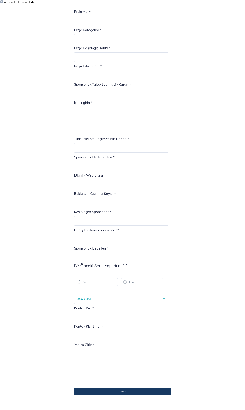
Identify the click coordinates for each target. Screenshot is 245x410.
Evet (85, 282)
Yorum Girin (84, 344)
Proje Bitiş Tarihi (88, 66)
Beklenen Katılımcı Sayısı (95, 193)
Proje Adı (82, 11)
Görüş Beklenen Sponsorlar (96, 230)
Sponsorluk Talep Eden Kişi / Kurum (103, 84)
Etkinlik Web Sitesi (88, 175)
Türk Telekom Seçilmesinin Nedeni (102, 139)
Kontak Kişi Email (89, 326)
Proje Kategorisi (87, 30)
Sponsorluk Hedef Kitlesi (94, 157)
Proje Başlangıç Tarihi (92, 48)
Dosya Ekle (85, 299)
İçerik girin (83, 102)
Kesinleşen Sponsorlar (92, 212)
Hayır (131, 282)
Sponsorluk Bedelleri (91, 248)
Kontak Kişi (84, 308)
